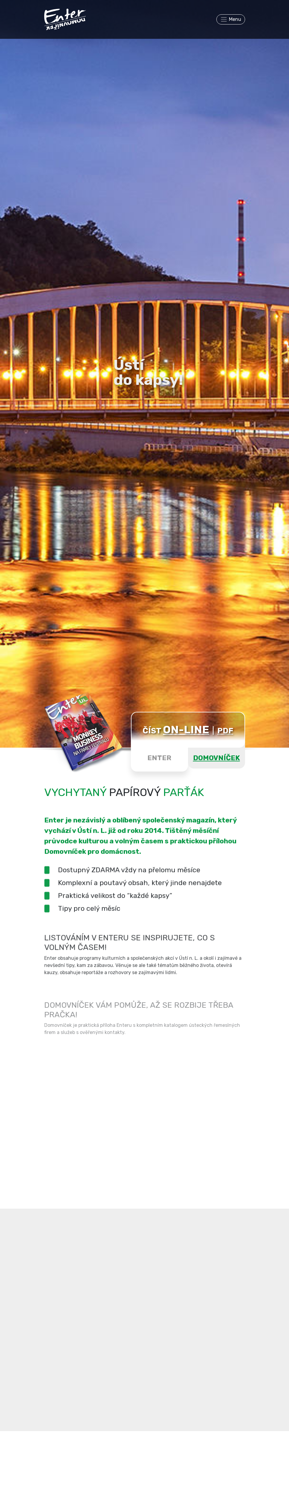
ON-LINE (186, 729)
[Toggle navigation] (230, 19)
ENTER (159, 758)
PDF (225, 730)
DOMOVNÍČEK (216, 758)
